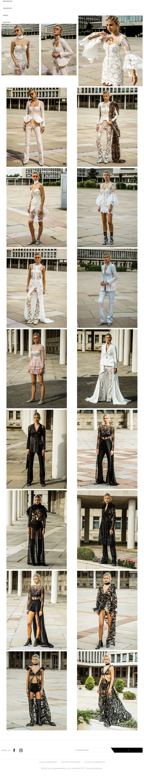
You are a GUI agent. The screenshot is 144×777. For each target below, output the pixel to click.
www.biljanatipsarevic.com (59, 768)
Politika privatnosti (71, 762)
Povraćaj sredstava (95, 762)
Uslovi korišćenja (48, 762)
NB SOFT (81, 768)
